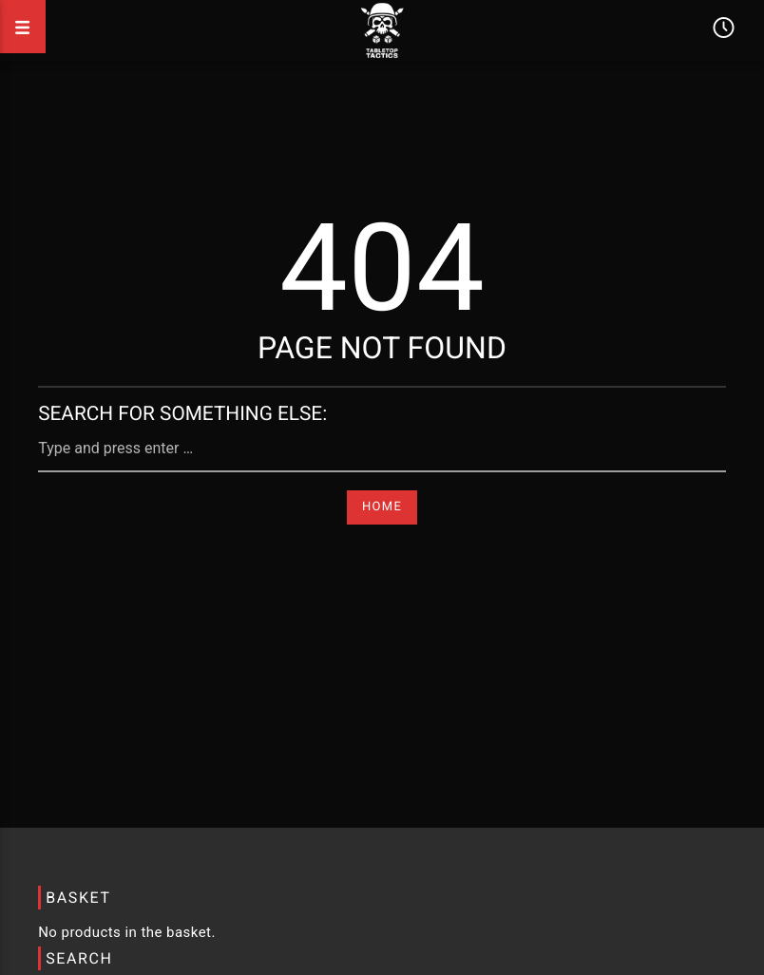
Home (382, 507)
